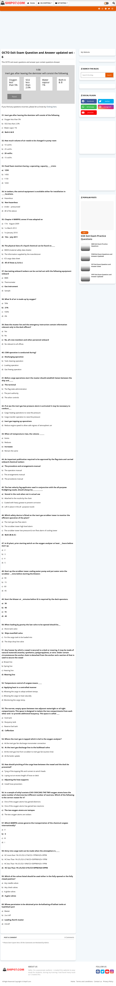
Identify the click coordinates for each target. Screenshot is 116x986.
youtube (90, 112)
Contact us (98, 981)
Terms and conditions (84, 981)
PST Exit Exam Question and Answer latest (101, 265)
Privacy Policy (108, 981)
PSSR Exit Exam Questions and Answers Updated (101, 255)
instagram (107, 107)
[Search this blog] (93, 75)
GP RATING (60, 3)
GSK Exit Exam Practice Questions (93, 237)
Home (31, 3)
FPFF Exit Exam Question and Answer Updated (101, 275)
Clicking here (51, 107)
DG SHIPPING (44, 3)
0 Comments (69, 937)
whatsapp (90, 107)
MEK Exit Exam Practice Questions (99, 245)
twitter (107, 101)
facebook (90, 101)
